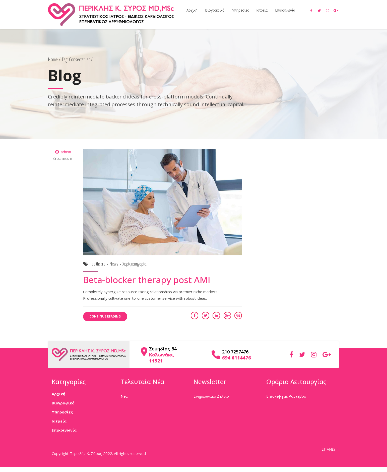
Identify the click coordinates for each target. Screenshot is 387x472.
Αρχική (192, 10)
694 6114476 (236, 358)
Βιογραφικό (215, 10)
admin (66, 151)
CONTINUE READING (105, 317)
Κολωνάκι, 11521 (162, 358)
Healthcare (97, 264)
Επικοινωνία (285, 10)
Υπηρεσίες (240, 10)
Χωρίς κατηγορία (134, 264)
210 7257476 (235, 352)
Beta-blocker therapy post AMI (146, 280)
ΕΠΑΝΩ (328, 449)
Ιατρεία (262, 10)
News (114, 264)
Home (53, 59)
